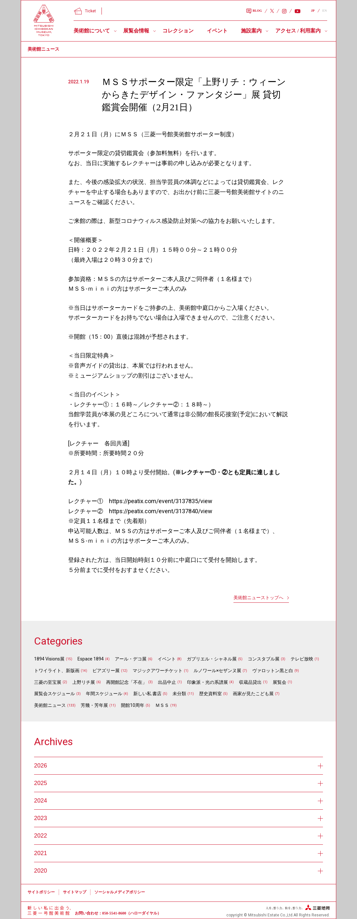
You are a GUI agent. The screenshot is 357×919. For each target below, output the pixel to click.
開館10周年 (132, 705)
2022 (178, 835)
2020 (178, 870)
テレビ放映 (302, 658)
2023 (178, 818)
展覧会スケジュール (54, 693)
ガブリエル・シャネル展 (212, 658)
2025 (178, 783)
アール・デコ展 (131, 658)
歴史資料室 (210, 693)
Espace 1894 (90, 658)
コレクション (178, 30)
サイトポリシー (41, 892)
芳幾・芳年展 (94, 705)
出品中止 (167, 682)
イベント (217, 30)
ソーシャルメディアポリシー (119, 892)
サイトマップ (74, 892)
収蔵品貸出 (250, 682)
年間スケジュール (104, 693)
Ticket (85, 11)
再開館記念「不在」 (126, 682)
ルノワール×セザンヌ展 (217, 670)
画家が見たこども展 (253, 693)
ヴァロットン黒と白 (272, 670)
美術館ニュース (50, 705)
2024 (178, 800)
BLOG (254, 11)
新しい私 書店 (147, 693)
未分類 (179, 693)
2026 (178, 765)
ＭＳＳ (162, 705)
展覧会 (279, 682)
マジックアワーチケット (158, 670)
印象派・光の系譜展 (207, 682)
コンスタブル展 (264, 658)
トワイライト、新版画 (56, 670)
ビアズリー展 (106, 670)
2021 (178, 853)
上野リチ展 (83, 682)
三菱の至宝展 (47, 682)
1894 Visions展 (49, 658)
